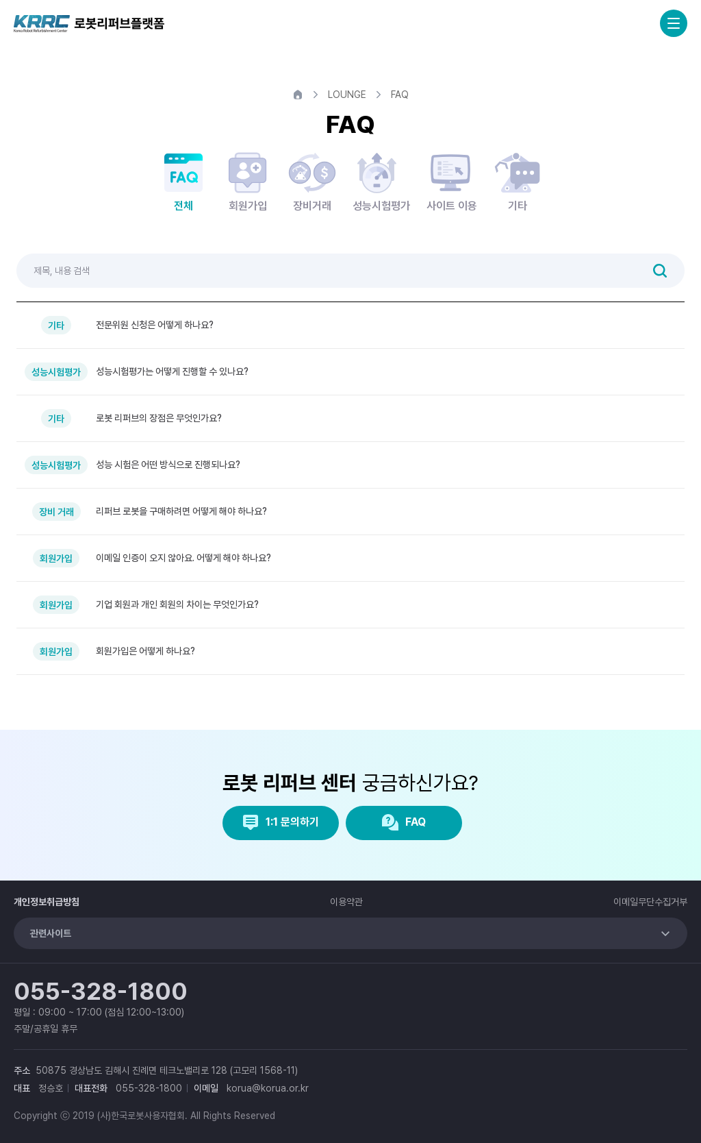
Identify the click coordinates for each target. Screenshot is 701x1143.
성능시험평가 (381, 180)
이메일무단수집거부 (650, 901)
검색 (660, 270)
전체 (183, 180)
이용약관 (346, 901)
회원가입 (248, 180)
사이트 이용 (451, 180)
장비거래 (312, 180)
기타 (517, 180)
